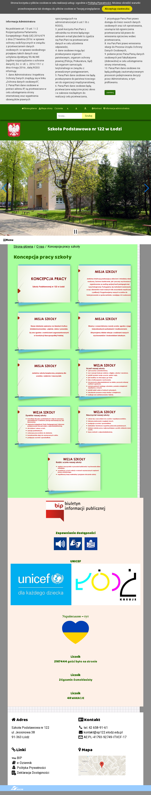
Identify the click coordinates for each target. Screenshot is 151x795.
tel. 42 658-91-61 (93, 728)
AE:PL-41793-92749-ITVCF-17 (102, 737)
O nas (40, 246)
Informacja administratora (116, 108)
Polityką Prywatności (99, 2)
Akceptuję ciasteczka (117, 8)
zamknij (110, 92)
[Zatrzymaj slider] (75, 232)
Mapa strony (45, 108)
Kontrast (97, 108)
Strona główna (29, 108)
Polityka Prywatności (29, 768)
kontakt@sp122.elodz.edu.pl (100, 732)
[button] (4, 188)
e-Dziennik (22, 763)
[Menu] (75, 240)
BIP (17, 758)
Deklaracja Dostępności (30, 773)
